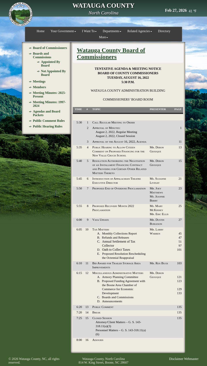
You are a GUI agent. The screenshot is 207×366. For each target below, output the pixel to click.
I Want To (89, 31)
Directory (164, 31)
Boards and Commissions (42, 54)
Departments (112, 31)
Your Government (63, 31)
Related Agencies (139, 31)
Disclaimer (176, 358)
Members (39, 86)
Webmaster (191, 358)
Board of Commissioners (50, 47)
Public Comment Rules (49, 120)
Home (40, 31)
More (103, 37)
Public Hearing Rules (47, 126)
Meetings (39, 81)
